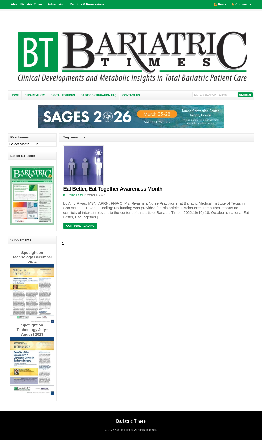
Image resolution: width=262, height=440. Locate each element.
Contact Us (131, 95)
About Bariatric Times (26, 4)
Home (15, 95)
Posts (222, 4)
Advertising (56, 4)
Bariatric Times (131, 421)
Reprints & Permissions (87, 4)
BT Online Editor (73, 194)
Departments (35, 95)
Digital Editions (63, 95)
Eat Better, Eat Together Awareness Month (112, 189)
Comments (243, 4)
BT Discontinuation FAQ (99, 95)
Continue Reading (80, 225)
